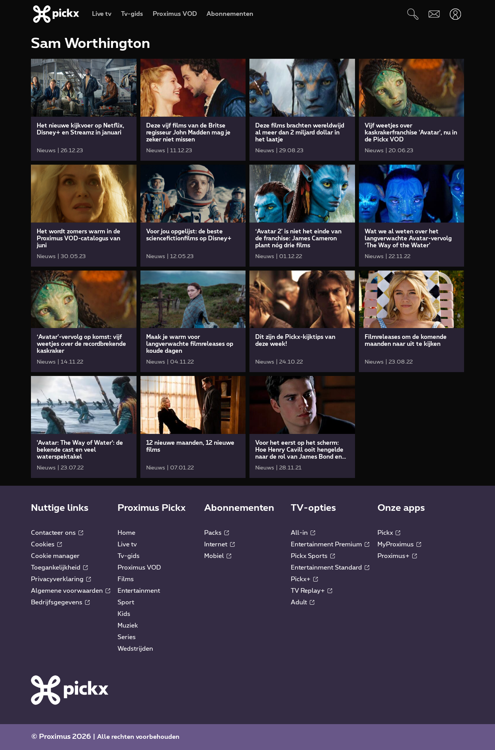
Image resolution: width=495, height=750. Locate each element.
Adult (302, 602)
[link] (84, 110)
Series (127, 637)
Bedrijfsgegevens (60, 602)
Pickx (388, 533)
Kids (124, 614)
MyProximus (399, 544)
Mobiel (217, 556)
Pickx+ (304, 579)
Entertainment (139, 591)
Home (126, 533)
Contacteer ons (57, 533)
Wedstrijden (135, 649)
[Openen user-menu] (455, 14)
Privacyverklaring (61, 579)
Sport (126, 602)
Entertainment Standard (330, 568)
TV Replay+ (311, 591)
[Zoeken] (412, 14)
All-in (303, 533)
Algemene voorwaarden (70, 591)
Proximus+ (397, 556)
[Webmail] (434, 14)
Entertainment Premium (330, 544)
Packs (216, 533)
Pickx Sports (313, 556)
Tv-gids (129, 556)
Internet (219, 544)
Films (126, 579)
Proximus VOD (139, 568)
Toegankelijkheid (59, 568)
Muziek (128, 625)
